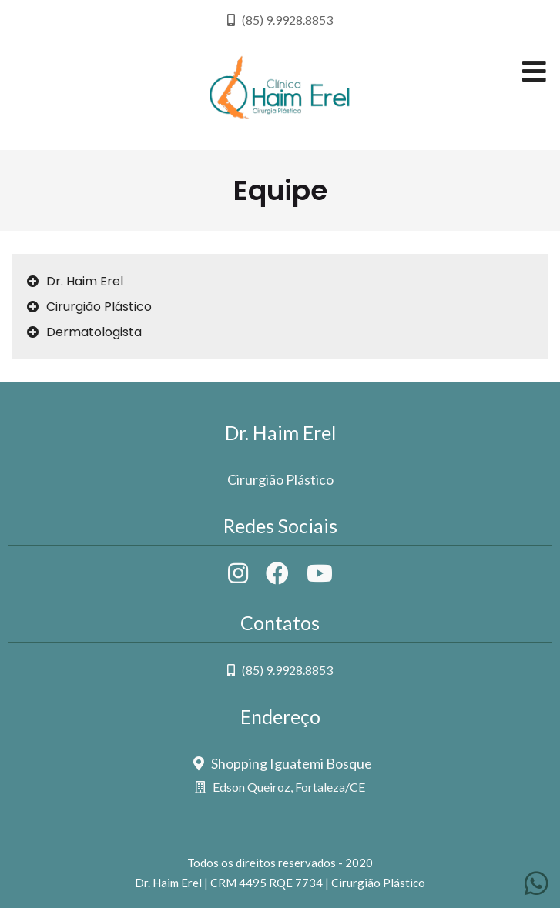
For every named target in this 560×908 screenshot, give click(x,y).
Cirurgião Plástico (89, 306)
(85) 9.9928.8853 (280, 670)
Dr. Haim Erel (75, 281)
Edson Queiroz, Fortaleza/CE (280, 786)
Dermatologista (84, 332)
